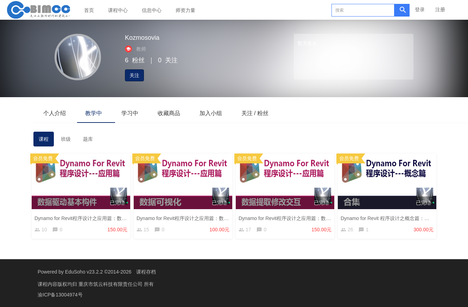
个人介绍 (55, 113)
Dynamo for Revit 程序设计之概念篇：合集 (389, 216)
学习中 (134, 113)
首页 (89, 10)
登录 (420, 9)
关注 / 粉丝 (264, 113)
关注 (134, 75)
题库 (88, 139)
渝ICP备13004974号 (60, 294)
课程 (44, 139)
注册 (440, 9)
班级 (66, 139)
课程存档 (146, 272)
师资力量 (185, 10)
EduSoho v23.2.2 (84, 272)
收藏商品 (175, 113)
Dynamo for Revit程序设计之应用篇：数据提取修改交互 (301, 216)
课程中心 (118, 10)
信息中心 (152, 10)
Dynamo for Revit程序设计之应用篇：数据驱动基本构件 (97, 216)
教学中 (96, 113)
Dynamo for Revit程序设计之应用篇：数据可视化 (191, 216)
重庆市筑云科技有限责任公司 (111, 284)
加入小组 (218, 113)
